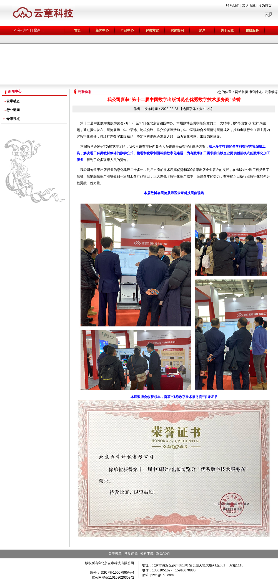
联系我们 (232, 5)
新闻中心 (256, 92)
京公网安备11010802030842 (113, 577)
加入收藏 (249, 5)
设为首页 (265, 5)
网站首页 (241, 92)
